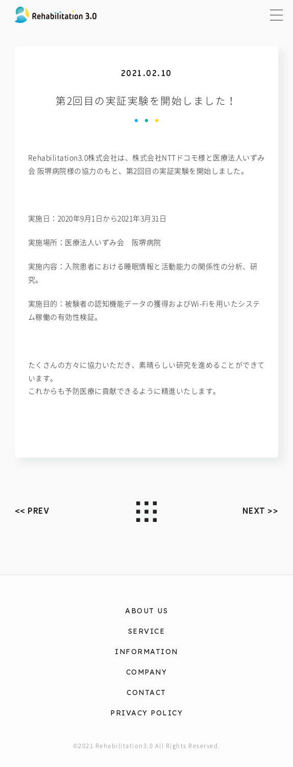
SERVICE (146, 631)
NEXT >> (260, 511)
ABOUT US (146, 610)
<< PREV (32, 511)
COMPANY (146, 671)
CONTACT (146, 692)
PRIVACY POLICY (146, 712)
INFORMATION (146, 651)
